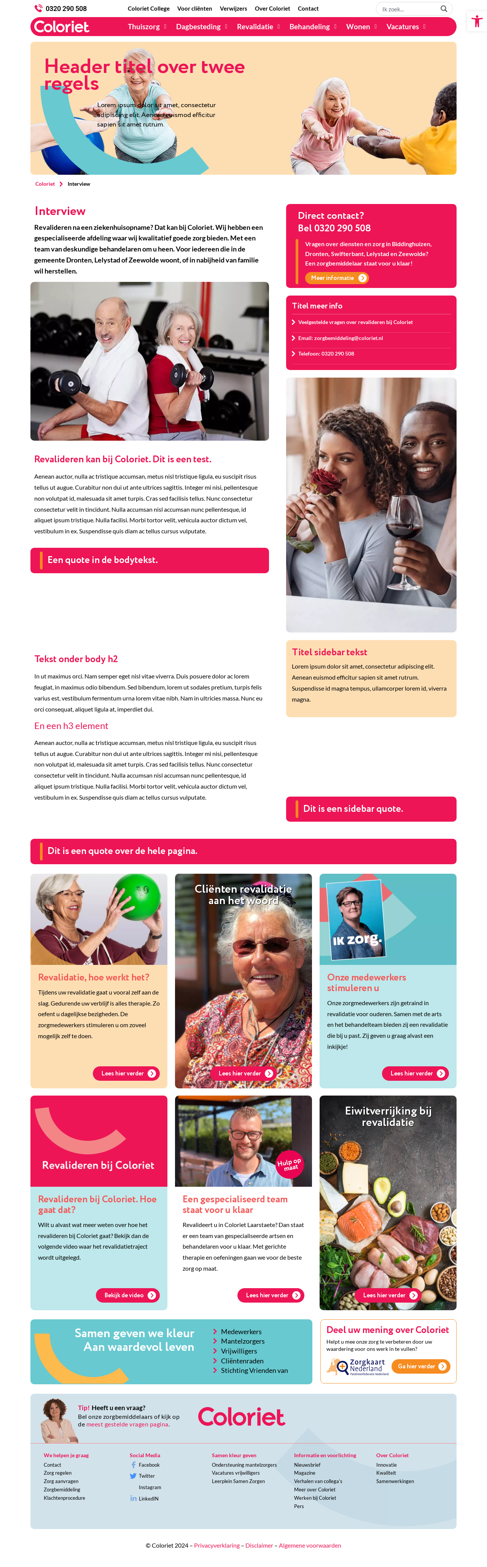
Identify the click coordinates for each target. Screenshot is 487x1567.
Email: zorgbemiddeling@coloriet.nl (340, 338)
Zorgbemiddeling (62, 1489)
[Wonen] (362, 26)
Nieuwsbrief (307, 1465)
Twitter (147, 1476)
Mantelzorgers (243, 1341)
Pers (299, 1506)
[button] (477, 21)
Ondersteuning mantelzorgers (244, 1465)
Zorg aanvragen (61, 1481)
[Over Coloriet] (272, 9)
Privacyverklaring (217, 1545)
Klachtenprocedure (64, 1498)
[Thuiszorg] (148, 26)
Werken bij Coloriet (315, 1498)
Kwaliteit (386, 1473)
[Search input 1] (408, 9)
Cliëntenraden (242, 1361)
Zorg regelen (58, 1473)
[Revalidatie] (259, 26)
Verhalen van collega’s (318, 1481)
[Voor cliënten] (194, 9)
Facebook (149, 1465)
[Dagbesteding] (202, 26)
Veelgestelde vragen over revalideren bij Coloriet (355, 322)
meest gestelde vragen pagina (127, 1424)
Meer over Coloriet (315, 1489)
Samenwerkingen (395, 1481)
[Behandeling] (314, 26)
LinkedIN (149, 1499)
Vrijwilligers (239, 1351)
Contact (52, 1465)
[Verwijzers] (233, 9)
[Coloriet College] (148, 9)
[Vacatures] (407, 26)
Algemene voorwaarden (310, 1545)
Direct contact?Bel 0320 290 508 (334, 222)
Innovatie (386, 1465)
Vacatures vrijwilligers (236, 1473)
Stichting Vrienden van (254, 1370)
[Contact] (308, 9)
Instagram (150, 1487)
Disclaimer (259, 1545)
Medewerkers (241, 1331)
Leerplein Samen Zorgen (238, 1481)
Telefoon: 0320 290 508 (326, 353)
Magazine (304, 1473)
